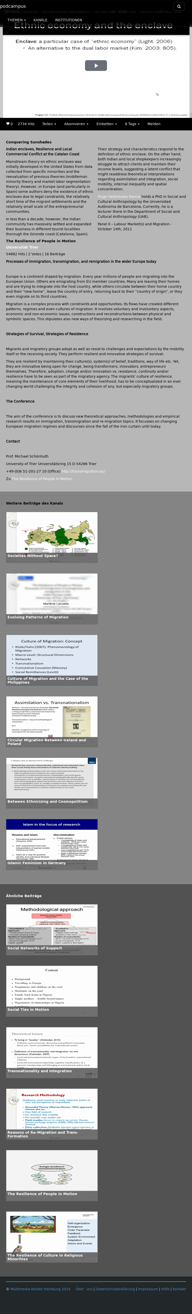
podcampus (13, 6)
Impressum (148, 1289)
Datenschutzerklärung (115, 1289)
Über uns (84, 1289)
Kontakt (179, 1289)
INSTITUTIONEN (68, 20)
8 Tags (132, 124)
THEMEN (17, 20)
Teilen (49, 124)
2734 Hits (26, 124)
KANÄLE (41, 20)
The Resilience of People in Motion (42, 479)
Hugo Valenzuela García (119, 197)
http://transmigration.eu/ (83, 471)
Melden (154, 124)
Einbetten (106, 124)
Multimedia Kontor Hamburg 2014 (40, 1289)
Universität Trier (22, 247)
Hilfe (165, 1289)
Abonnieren (76, 124)
